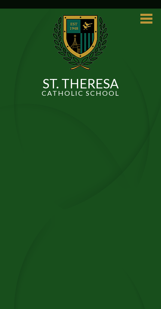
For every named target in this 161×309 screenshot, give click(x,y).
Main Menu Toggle (146, 19)
